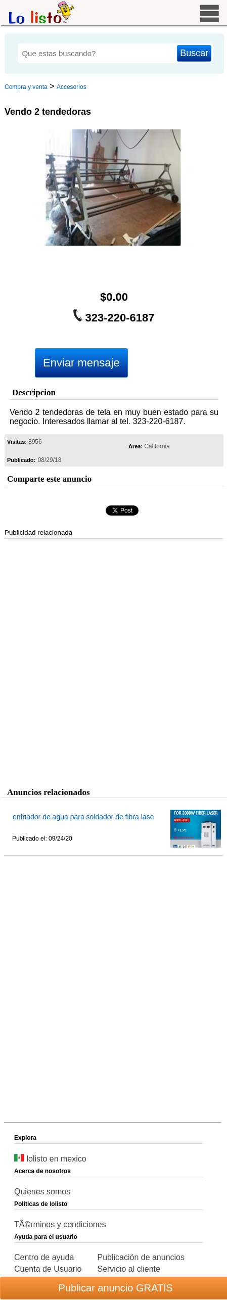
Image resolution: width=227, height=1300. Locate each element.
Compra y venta (26, 86)
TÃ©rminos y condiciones (60, 1224)
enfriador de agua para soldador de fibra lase (83, 817)
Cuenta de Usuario (47, 1269)
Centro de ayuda (44, 1257)
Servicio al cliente (128, 1269)
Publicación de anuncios (141, 1257)
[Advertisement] (112, 661)
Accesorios (71, 86)
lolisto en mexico (50, 1158)
